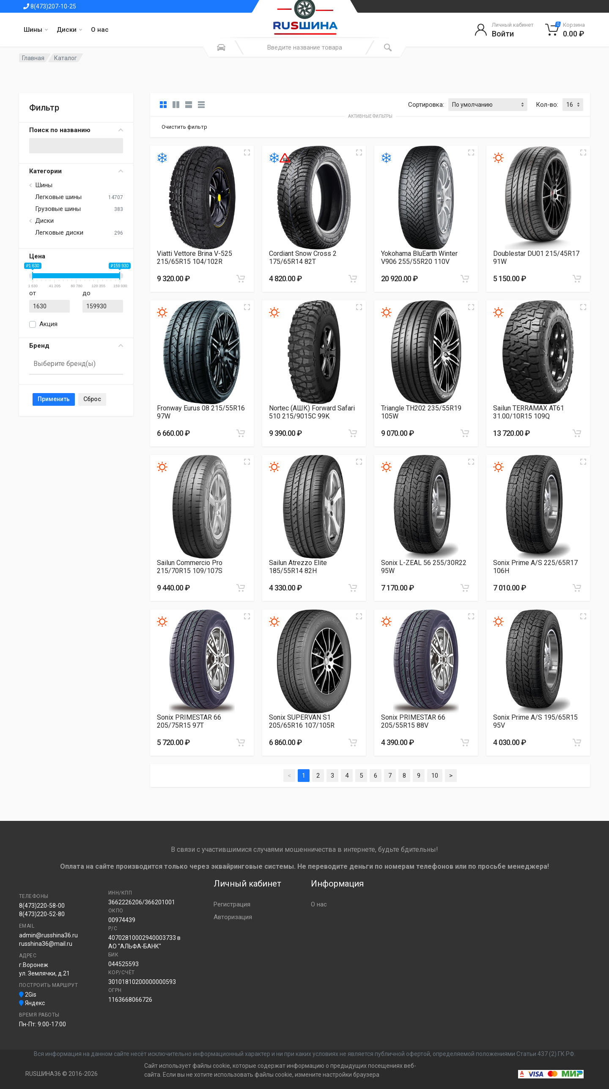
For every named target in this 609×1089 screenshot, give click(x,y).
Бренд (76, 345)
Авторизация (233, 917)
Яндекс (32, 1003)
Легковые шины (58, 197)
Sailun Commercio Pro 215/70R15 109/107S (189, 567)
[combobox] (76, 364)
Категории (76, 171)
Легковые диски (59, 232)
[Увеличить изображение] (247, 152)
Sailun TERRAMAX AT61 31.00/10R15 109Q (528, 412)
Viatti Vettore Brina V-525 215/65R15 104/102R (194, 257)
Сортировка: (426, 104)
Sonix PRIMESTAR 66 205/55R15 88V (413, 721)
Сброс (92, 399)
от (32, 293)
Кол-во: (547, 104)
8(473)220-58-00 (42, 905)
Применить (54, 399)
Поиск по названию (76, 130)
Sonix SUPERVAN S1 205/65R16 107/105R (302, 721)
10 (434, 775)
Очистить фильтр (184, 127)
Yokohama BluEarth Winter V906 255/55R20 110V (419, 257)
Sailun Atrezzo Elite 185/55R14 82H (298, 567)
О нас (100, 29)
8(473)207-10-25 (49, 6)
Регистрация (232, 904)
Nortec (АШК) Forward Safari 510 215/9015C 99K (312, 412)
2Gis (27, 994)
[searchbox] (72, 364)
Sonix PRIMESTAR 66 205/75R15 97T (189, 721)
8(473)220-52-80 (42, 914)
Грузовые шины (58, 209)
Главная (33, 58)
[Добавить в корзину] (240, 278)
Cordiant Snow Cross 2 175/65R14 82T (303, 257)
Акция (48, 324)
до (86, 293)
